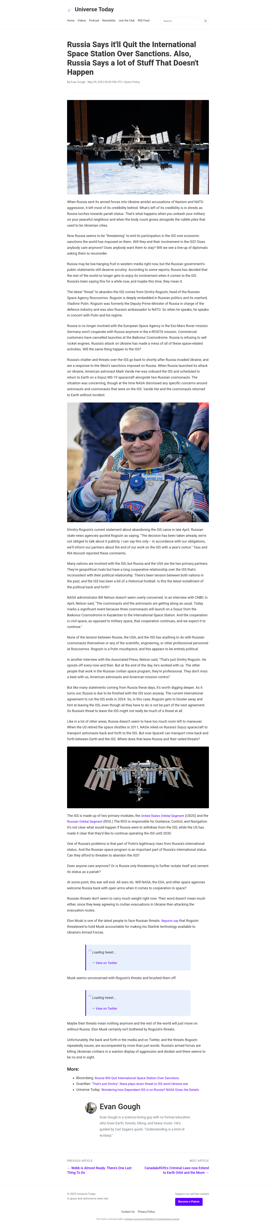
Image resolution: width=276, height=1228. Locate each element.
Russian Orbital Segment (92, 822)
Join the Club (127, 21)
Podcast (94, 21)
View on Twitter (107, 964)
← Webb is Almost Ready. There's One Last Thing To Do (99, 1171)
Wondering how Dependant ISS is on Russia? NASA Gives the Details (153, 1090)
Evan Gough (78, 82)
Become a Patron (189, 1202)
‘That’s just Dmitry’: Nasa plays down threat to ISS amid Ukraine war (143, 1084)
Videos (82, 21)
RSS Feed (144, 21)
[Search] (205, 21)
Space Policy (132, 82)
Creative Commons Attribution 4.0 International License (152, 1219)
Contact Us (128, 1212)
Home (71, 21)
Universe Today (92, 9)
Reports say (170, 921)
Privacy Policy (146, 1212)
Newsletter (109, 21)
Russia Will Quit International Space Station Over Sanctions (140, 1079)
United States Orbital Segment (164, 816)
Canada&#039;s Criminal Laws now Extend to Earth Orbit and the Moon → (177, 1171)
